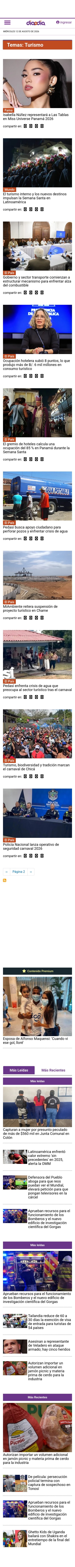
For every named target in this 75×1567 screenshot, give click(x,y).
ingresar (64, 22)
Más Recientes (53, 1070)
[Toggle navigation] (7, 22)
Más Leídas (19, 1070)
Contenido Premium (37, 971)
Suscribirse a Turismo (4, 880)
